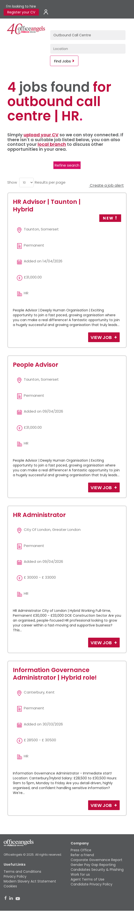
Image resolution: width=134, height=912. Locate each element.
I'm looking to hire (21, 6)
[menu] (26, 182)
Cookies (10, 886)
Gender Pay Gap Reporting (93, 864)
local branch (52, 144)
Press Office (81, 850)
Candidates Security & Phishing (97, 869)
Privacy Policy (15, 876)
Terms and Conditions (22, 871)
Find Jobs (62, 61)
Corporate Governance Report (96, 859)
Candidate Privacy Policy (91, 884)
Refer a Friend (82, 855)
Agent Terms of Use (87, 879)
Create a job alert (106, 185)
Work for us (80, 874)
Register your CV (21, 12)
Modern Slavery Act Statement (30, 881)
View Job (102, 337)
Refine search (67, 165)
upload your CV (41, 135)
